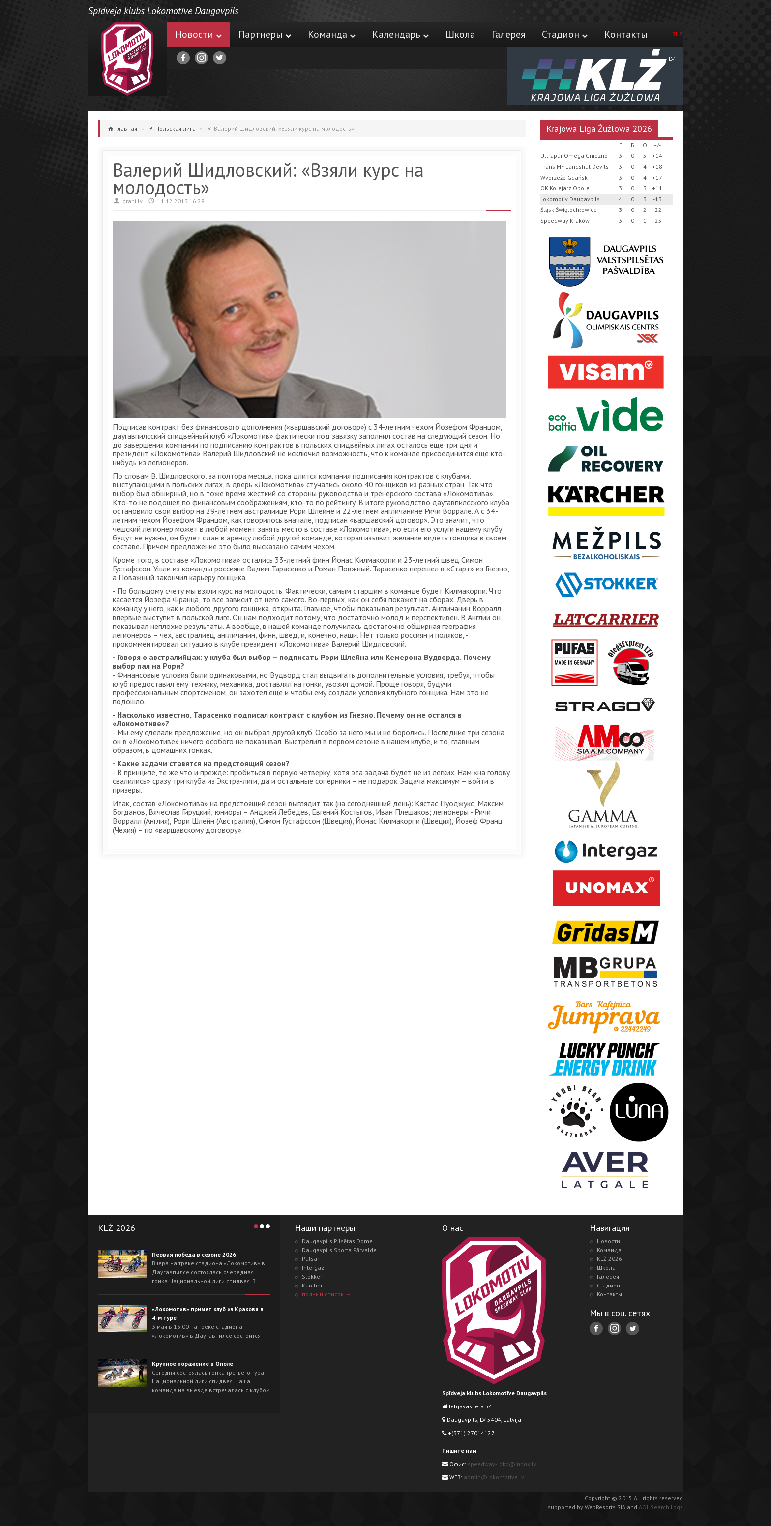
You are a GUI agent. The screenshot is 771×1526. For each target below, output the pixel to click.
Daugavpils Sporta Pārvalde (339, 1250)
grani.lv (132, 201)
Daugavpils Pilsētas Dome (337, 1241)
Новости (198, 34)
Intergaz (313, 1267)
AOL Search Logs (661, 1507)
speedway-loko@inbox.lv (502, 1463)
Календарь (400, 34)
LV (672, 58)
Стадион (565, 34)
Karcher (312, 1285)
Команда (332, 34)
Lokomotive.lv (127, 59)
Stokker (312, 1276)
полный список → (326, 1294)
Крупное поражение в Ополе (192, 1363)
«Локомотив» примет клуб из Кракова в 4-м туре (208, 1313)
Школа (460, 34)
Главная (126, 128)
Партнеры (264, 34)
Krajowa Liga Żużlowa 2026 (599, 128)
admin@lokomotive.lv (494, 1477)
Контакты (626, 34)
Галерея (508, 34)
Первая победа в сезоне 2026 (194, 1254)
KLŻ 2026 (609, 1258)
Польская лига (175, 128)
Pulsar (310, 1258)
